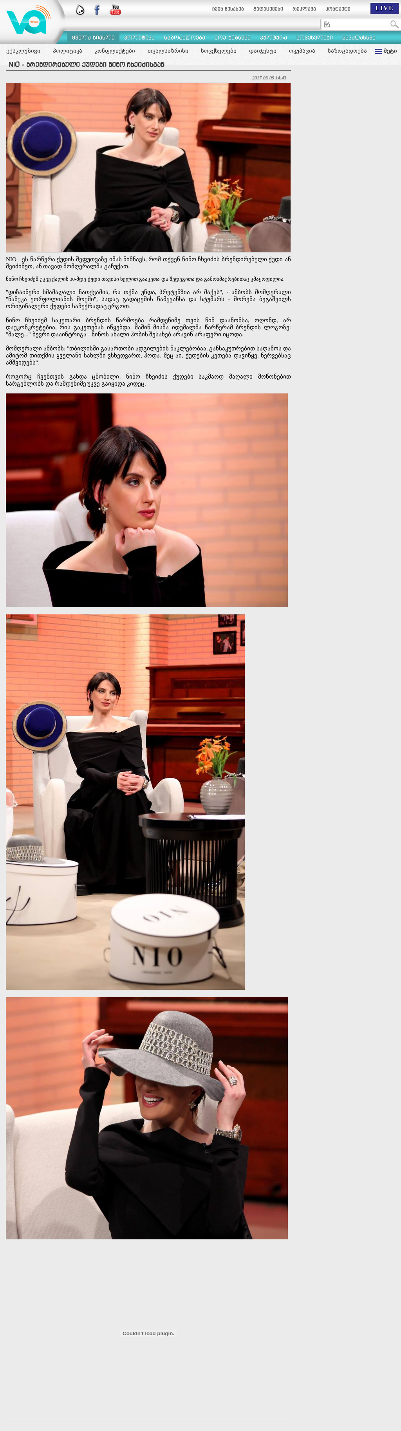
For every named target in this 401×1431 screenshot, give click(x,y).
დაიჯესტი (262, 51)
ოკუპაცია (302, 51)
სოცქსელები (219, 51)
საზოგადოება (347, 51)
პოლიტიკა (67, 51)
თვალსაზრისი (168, 51)
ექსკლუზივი (23, 51)
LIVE (384, 8)
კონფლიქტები (115, 51)
